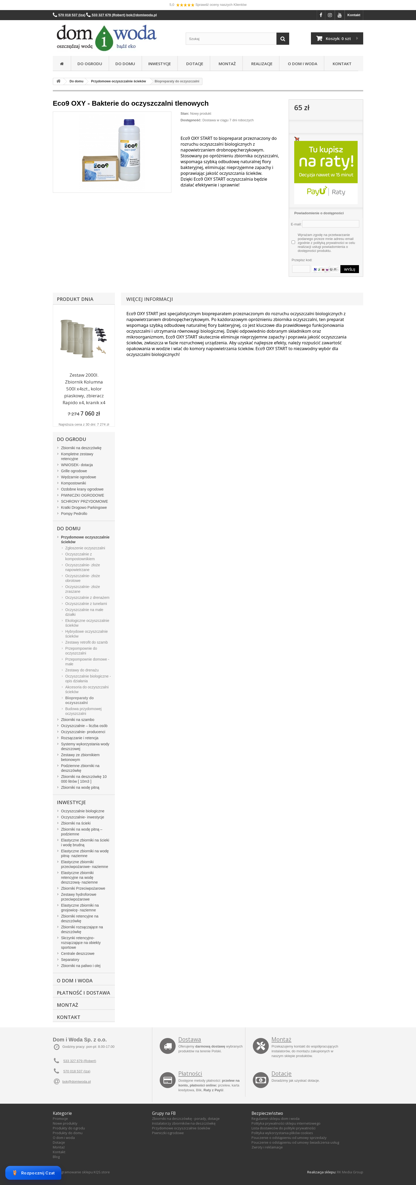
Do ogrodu (89, 63)
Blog (56, 1156)
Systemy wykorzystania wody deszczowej (85, 746)
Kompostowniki (73, 483)
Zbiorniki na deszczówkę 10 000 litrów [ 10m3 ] (84, 778)
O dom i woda (64, 1137)
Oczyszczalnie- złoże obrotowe (82, 578)
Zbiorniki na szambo (77, 720)
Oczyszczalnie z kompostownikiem (80, 556)
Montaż (226, 63)
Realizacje (260, 63)
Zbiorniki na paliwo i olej (81, 966)
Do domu (125, 63)
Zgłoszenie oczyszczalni (85, 548)
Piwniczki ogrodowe (168, 1132)
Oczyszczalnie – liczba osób (84, 726)
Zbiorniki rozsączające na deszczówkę (82, 929)
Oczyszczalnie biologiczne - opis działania (88, 678)
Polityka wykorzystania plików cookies (282, 1132)
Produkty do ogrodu (69, 1128)
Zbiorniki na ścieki (75, 823)
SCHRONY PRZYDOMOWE (84, 501)
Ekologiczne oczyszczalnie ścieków (87, 622)
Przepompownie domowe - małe (87, 661)
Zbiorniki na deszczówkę (81, 448)
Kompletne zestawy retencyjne (77, 456)
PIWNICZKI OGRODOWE (82, 495)
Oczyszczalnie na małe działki (84, 612)
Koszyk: (338, 38)
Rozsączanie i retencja (79, 738)
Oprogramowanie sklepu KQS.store (81, 1172)
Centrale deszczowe (77, 953)
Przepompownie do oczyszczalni (81, 650)
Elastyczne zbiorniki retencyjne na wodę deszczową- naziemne (79, 877)
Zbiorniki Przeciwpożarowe (83, 888)
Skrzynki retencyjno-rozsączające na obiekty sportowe (81, 943)
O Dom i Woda (301, 63)
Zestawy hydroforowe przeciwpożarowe (78, 896)
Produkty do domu (68, 1132)
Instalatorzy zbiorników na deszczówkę (183, 1123)
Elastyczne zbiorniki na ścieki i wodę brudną (85, 842)
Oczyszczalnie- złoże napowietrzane (82, 567)
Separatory (70, 959)
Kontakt (354, 15)
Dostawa (189, 1039)
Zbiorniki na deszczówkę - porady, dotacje (186, 1118)
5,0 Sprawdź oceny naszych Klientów (208, 5)
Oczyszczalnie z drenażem (87, 597)
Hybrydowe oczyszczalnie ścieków (86, 633)
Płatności (190, 1073)
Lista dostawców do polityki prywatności (283, 1128)
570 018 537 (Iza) (76, 1071)
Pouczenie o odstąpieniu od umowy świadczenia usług (295, 1142)
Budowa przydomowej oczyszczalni (83, 711)
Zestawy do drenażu (82, 670)
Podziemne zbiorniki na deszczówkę (80, 768)
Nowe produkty (65, 1123)
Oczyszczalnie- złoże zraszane (82, 589)
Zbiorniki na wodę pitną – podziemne (81, 831)
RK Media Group (350, 1172)
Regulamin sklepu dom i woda (276, 1118)
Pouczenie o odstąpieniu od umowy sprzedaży (289, 1137)
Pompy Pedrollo (74, 513)
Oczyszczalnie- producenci (83, 732)
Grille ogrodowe (74, 471)
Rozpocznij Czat (33, 1173)
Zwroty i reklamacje (267, 1147)
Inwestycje (159, 63)
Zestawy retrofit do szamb (86, 642)
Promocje (60, 1118)
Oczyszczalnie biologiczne (82, 811)
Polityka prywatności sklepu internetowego (286, 1123)
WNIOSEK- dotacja (77, 465)
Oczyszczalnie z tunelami (86, 604)
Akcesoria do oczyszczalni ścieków (87, 689)
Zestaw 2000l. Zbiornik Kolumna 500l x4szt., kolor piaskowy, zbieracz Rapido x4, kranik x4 (84, 389)
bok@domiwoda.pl (76, 1082)
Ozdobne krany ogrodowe (82, 489)
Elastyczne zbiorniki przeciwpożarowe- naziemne (84, 864)
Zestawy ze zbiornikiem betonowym (80, 757)
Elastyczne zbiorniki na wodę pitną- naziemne (85, 853)
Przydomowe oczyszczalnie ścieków (181, 1128)
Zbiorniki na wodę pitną (80, 787)
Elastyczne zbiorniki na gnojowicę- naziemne (80, 907)
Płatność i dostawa (83, 993)
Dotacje (193, 63)
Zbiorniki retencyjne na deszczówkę (79, 918)
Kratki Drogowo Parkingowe (84, 507)
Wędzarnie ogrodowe (78, 477)
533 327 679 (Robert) (79, 1061)
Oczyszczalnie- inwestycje (82, 817)
